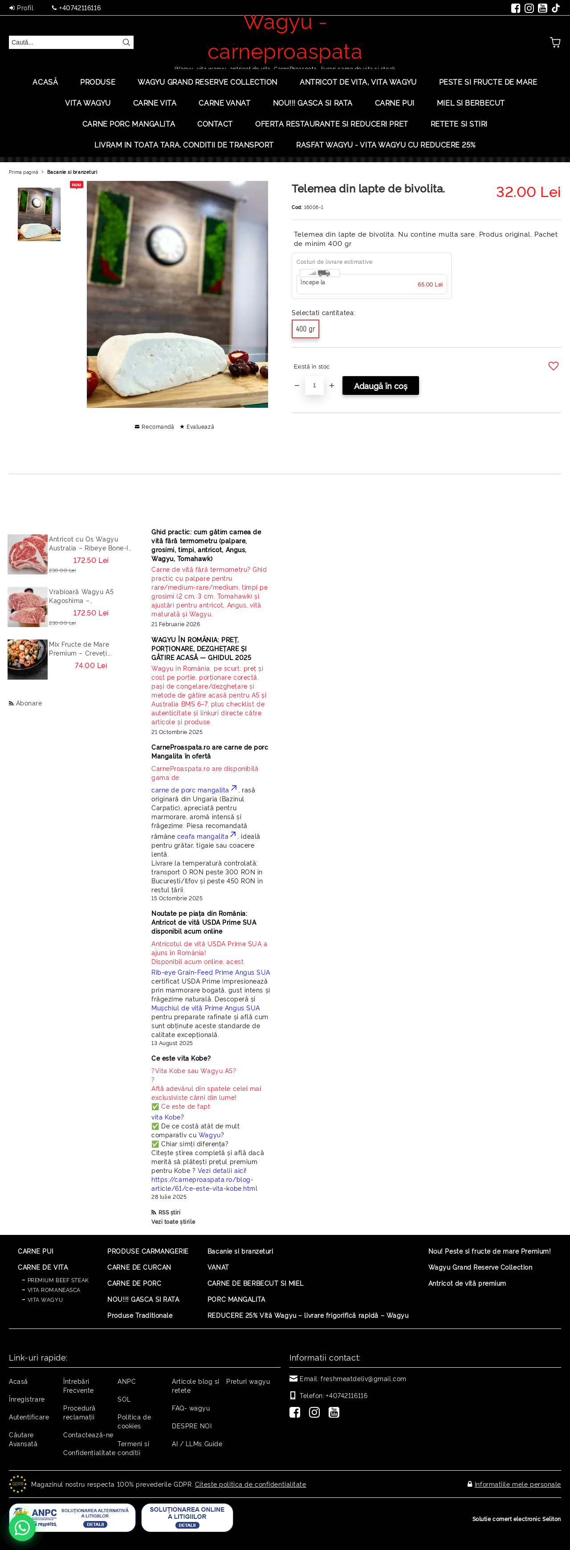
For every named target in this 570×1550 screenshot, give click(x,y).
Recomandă (158, 426)
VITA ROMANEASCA (54, 1289)
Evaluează (200, 426)
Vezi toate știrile (173, 1221)
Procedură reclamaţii (79, 1412)
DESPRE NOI (192, 1425)
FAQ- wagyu (191, 1407)
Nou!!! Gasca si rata (313, 102)
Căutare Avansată (23, 1438)
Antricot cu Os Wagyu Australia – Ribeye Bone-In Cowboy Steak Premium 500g (90, 543)
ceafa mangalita (207, 836)
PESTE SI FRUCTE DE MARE (488, 81)
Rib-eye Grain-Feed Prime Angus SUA (210, 972)
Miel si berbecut (471, 102)
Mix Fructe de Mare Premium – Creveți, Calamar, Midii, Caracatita (89, 648)
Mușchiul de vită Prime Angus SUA (205, 1007)
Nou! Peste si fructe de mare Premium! (489, 1251)
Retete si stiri (459, 123)
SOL (124, 1398)
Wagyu (210, 1134)
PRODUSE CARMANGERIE (148, 1251)
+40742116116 (80, 7)
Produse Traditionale (139, 1315)
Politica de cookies (134, 1421)
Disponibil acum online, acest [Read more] (211, 952)
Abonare (29, 702)
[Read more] (211, 591)
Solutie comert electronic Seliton (516, 1518)
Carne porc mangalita (128, 123)
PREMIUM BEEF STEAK (58, 1279)
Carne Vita (155, 102)
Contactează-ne (88, 1434)
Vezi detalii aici (221, 1170)
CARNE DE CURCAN (139, 1267)
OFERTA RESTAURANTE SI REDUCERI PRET (331, 123)
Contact (215, 123)
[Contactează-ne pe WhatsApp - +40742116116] (22, 1527)
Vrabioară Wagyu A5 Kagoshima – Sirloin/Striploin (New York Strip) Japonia (90, 596)
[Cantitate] (314, 385)
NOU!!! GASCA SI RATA (143, 1299)
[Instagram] (316, 1413)
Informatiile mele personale (518, 1484)
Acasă (45, 81)
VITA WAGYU (88, 102)
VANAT (218, 1267)
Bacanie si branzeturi (72, 172)
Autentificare (29, 1416)
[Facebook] (296, 1413)
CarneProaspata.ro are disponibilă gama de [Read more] (204, 772)
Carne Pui (395, 102)
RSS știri (170, 1212)
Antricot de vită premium (467, 1283)
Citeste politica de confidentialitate (250, 1484)
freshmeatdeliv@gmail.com (363, 1378)
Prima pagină (23, 172)
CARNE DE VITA (43, 1267)
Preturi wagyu (248, 1381)
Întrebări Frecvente (78, 1385)
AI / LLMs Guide (197, 1443)
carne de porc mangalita (194, 789)
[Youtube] (336, 1413)
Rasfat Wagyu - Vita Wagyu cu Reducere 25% (386, 144)
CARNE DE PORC (134, 1283)
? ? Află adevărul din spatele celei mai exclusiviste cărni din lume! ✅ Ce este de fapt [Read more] (206, 1088)
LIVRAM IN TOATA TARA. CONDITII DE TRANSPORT (184, 144)
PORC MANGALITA (236, 1299)
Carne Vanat (224, 102)
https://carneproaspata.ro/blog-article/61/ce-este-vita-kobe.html (204, 1183)
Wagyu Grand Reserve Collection (207, 81)
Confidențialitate (89, 1452)
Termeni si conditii (134, 1447)
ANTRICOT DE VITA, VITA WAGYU (358, 81)
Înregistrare (27, 1398)
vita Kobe (166, 1116)
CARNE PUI (35, 1251)
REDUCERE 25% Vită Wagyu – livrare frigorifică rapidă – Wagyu (308, 1315)
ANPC (127, 1381)
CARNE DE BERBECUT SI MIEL (256, 1283)
